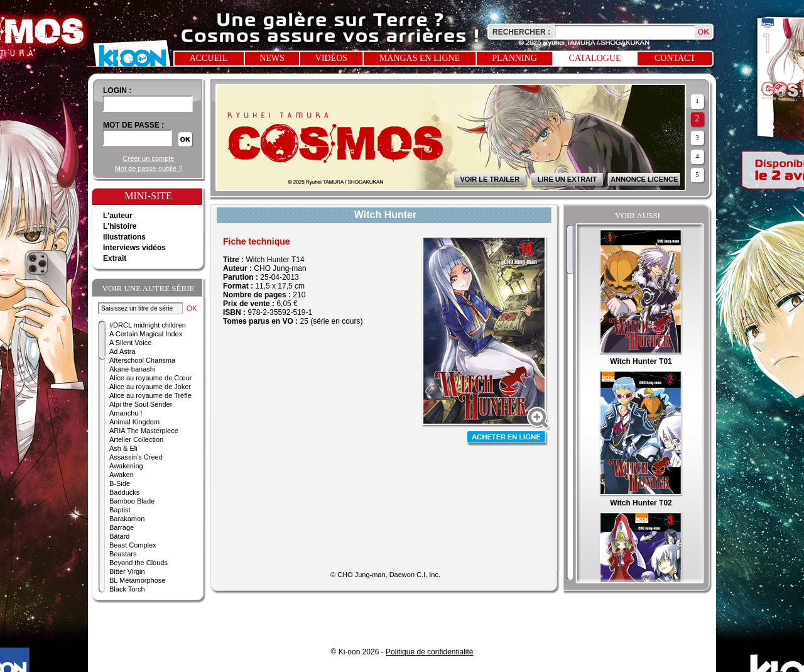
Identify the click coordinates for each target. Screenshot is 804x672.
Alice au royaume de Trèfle (150, 395)
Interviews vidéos (134, 247)
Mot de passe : (133, 125)
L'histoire (120, 226)
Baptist (120, 510)
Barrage (121, 527)
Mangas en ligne (419, 58)
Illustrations (124, 237)
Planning (514, 58)
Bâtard (119, 536)
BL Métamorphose (137, 580)
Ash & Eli (123, 448)
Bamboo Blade (132, 501)
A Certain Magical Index (145, 334)
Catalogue (595, 58)
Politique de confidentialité (429, 651)
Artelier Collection (136, 439)
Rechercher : (521, 32)
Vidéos (331, 58)
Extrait (114, 258)
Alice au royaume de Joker (150, 386)
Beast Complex (132, 545)
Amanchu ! (126, 413)
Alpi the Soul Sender (140, 404)
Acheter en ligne (507, 438)
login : (117, 90)
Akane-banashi (132, 369)
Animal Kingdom (134, 422)
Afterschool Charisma (142, 360)
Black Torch (127, 589)
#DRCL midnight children (147, 325)
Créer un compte (149, 158)
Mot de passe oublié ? (149, 168)
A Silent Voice (130, 342)
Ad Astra (122, 351)
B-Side (119, 483)
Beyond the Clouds (138, 562)
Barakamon (126, 518)
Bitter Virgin (127, 571)
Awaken (121, 474)
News (272, 58)
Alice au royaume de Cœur (150, 378)
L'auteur (118, 215)
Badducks (124, 492)
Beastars (122, 554)
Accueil (209, 58)
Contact (675, 58)
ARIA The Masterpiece (143, 430)
